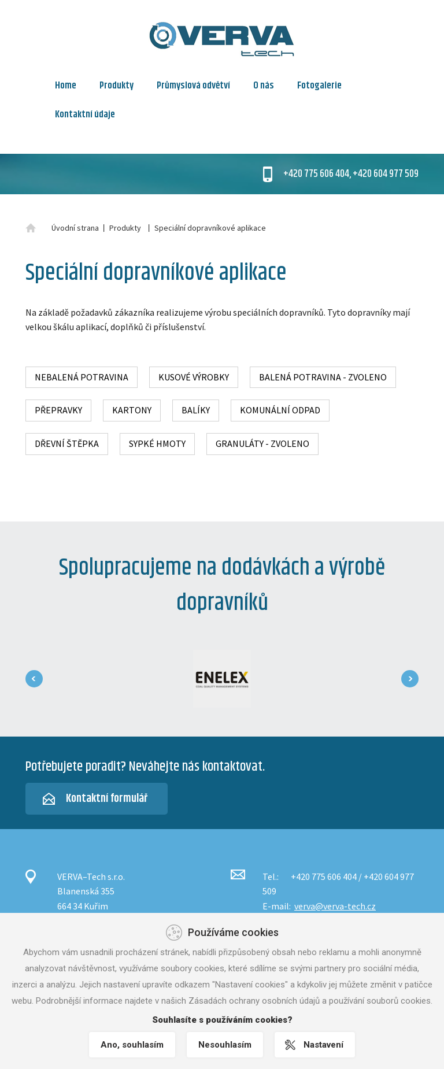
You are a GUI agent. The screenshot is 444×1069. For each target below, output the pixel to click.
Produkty (116, 85)
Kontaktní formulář (106, 799)
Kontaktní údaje (85, 114)
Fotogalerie (319, 85)
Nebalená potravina (81, 377)
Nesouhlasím (224, 1045)
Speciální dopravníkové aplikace (210, 228)
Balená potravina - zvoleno (323, 377)
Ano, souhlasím (132, 1045)
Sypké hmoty (157, 443)
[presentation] (34, 678)
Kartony (131, 410)
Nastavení (323, 1045)
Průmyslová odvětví (193, 85)
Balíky (196, 410)
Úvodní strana (75, 228)
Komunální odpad (280, 410)
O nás (263, 85)
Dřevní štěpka (67, 443)
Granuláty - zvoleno (262, 443)
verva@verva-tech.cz (335, 906)
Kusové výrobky (193, 377)
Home (65, 85)
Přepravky (58, 410)
